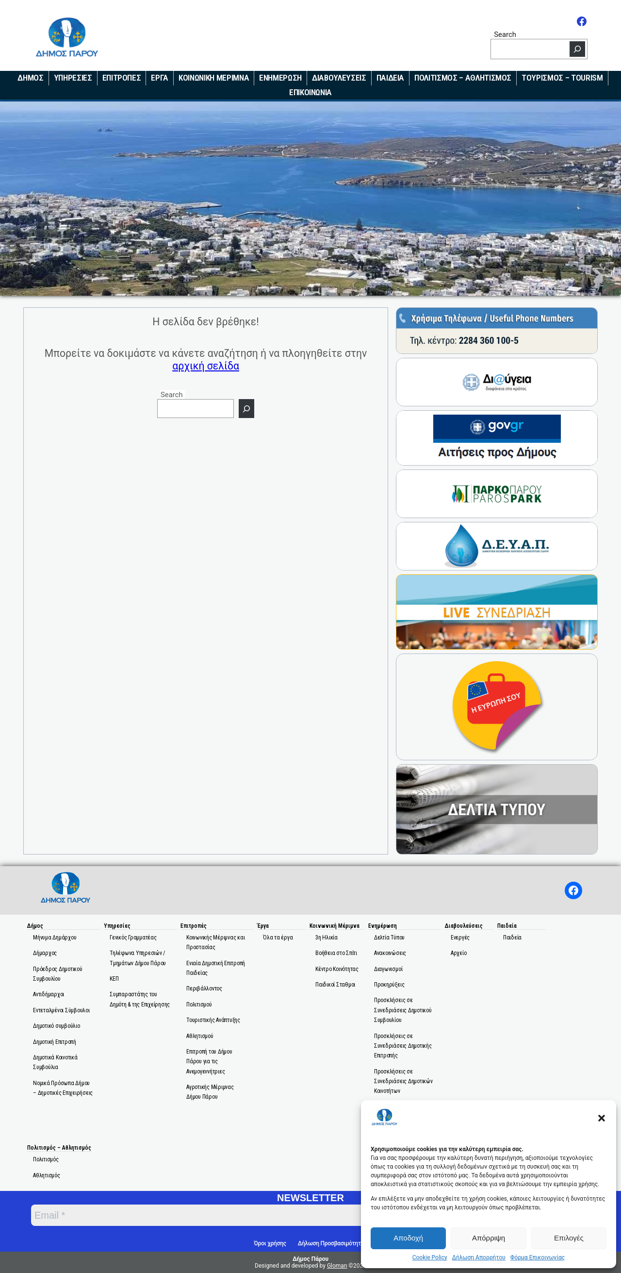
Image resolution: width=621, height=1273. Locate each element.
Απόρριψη (488, 1238)
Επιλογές (569, 1238)
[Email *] (246, 1215)
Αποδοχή (408, 1238)
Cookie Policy (429, 1257)
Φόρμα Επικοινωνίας (537, 1257)
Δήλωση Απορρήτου (479, 1257)
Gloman (337, 1265)
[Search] (577, 49)
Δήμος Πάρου (310, 1259)
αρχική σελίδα (205, 366)
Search (505, 34)
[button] (601, 1118)
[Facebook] (582, 21)
